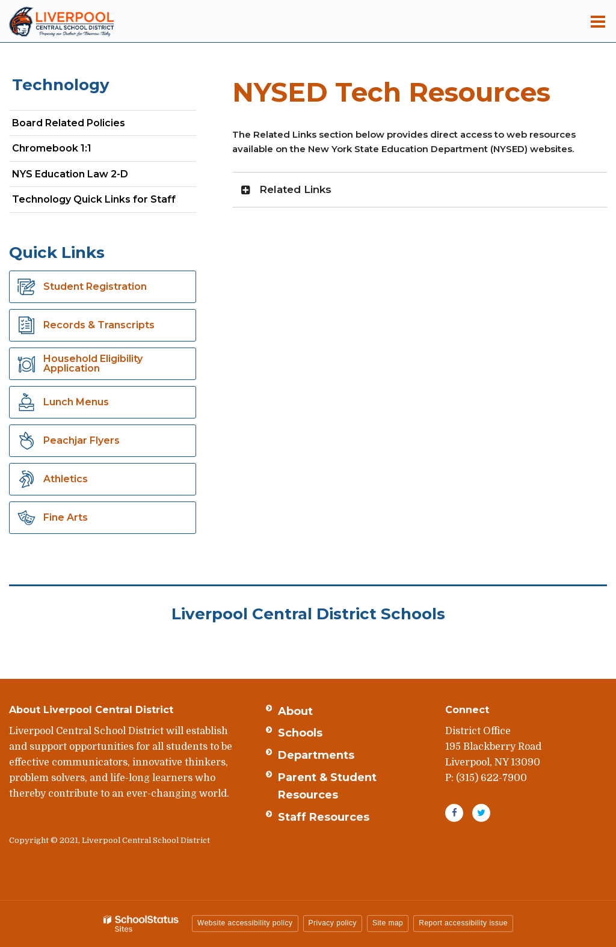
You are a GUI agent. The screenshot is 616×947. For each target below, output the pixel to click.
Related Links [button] (295, 189)
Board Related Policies (68, 123)
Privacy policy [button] (333, 923)
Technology (60, 84)
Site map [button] (387, 923)
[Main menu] (598, 21)
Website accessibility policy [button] (245, 923)
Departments (316, 755)
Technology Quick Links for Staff (94, 199)
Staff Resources (323, 817)
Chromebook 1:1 (51, 148)
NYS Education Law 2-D (70, 174)
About (295, 711)
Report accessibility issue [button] (463, 923)
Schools (300, 733)
